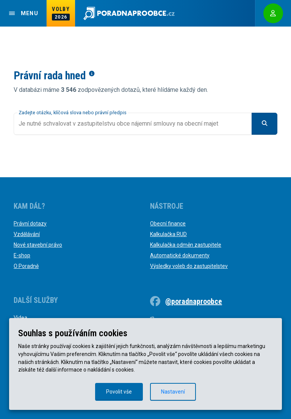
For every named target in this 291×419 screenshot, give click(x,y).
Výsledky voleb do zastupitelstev (189, 266)
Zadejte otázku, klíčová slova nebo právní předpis (73, 112)
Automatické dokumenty (180, 255)
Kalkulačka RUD (168, 234)
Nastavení (173, 392)
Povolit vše (119, 392)
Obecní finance (168, 224)
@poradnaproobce (193, 301)
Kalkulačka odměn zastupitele (185, 245)
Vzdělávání (27, 234)
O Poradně (26, 266)
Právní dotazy (30, 224)
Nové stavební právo (38, 245)
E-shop (22, 255)
